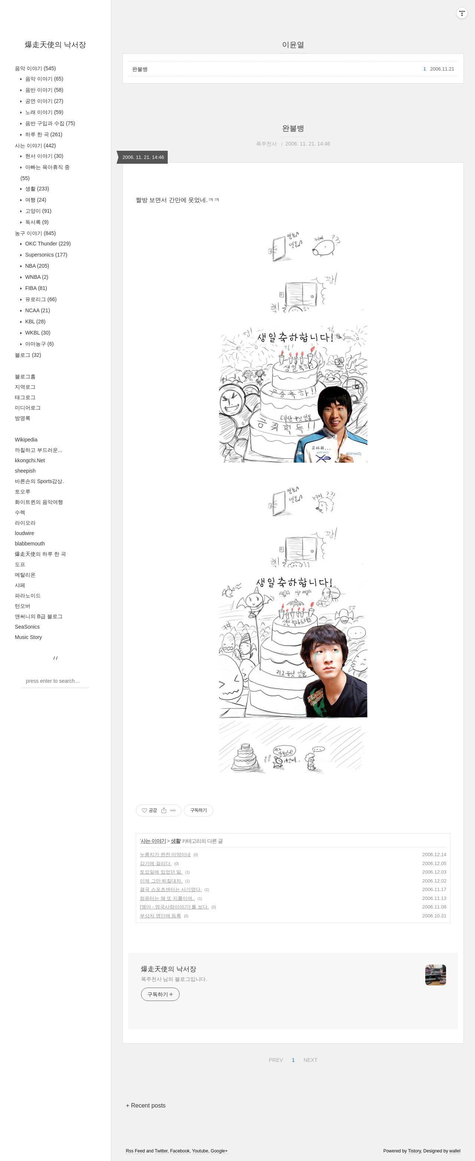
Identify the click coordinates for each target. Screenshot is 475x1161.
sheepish (25, 471)
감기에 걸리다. (155, 863)
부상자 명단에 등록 (160, 916)
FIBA (35, 288)
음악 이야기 (35, 68)
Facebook (180, 1151)
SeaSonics (27, 627)
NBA (36, 266)
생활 (36, 189)
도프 (20, 564)
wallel (455, 1151)
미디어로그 (28, 408)
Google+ (219, 1151)
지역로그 (25, 387)
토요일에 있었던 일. (161, 872)
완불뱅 (140, 69)
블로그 (28, 355)
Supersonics (46, 255)
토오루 (22, 492)
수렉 (20, 512)
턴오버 (22, 606)
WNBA (36, 277)
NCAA (37, 310)
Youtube (200, 1151)
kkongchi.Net (30, 460)
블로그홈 (25, 376)
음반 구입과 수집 (49, 123)
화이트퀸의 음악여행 (39, 502)
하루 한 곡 (43, 134)
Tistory (414, 1151)
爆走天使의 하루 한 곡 (40, 554)
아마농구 (39, 344)
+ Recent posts (146, 1105)
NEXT (309, 1059)
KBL (35, 322)
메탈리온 (25, 575)
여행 (35, 200)
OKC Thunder (47, 244)
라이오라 (25, 523)
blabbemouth (30, 544)
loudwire (24, 533)
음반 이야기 (43, 90)
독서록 (36, 222)
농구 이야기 (35, 233)
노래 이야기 (43, 112)
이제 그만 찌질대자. (161, 881)
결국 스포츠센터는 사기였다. (171, 889)
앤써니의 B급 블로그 (39, 616)
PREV (275, 1059)
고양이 (38, 211)
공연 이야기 (43, 101)
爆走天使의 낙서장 (55, 44)
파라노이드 (28, 596)
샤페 (20, 585)
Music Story (28, 637)
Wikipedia (26, 440)
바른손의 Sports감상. (39, 481)
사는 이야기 (35, 146)
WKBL (37, 333)
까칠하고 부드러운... (38, 450)
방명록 (22, 418)
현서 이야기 (43, 156)
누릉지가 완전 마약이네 (165, 854)
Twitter (161, 1151)
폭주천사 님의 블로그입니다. (174, 979)
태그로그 (25, 397)
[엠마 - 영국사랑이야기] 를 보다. (174, 907)
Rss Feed (135, 1151)
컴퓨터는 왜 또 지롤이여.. (167, 898)
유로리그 (40, 299)
